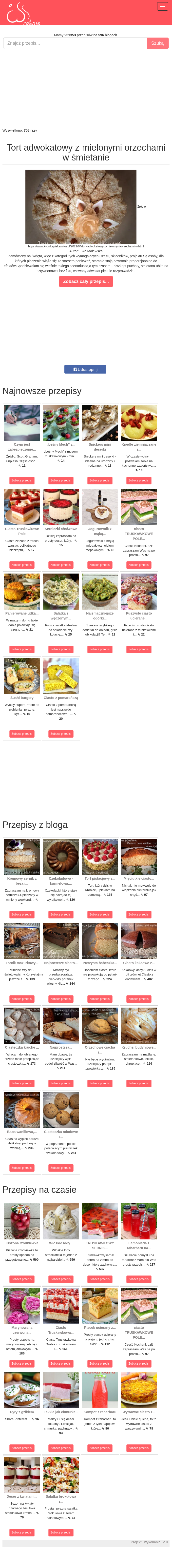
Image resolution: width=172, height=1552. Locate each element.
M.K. (166, 1542)
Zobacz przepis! (22, 480)
